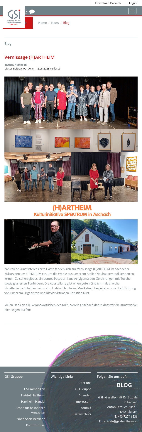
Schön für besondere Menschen (30, 410)
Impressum (83, 402)
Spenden (85, 395)
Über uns (84, 383)
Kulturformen (35, 425)
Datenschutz (82, 414)
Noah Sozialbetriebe (31, 419)
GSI (42, 383)
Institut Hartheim (33, 395)
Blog (124, 385)
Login (133, 3)
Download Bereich (108, 3)
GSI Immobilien (34, 389)
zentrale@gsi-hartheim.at (120, 421)
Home (42, 23)
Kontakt (85, 408)
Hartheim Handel (33, 402)
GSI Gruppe (83, 389)
